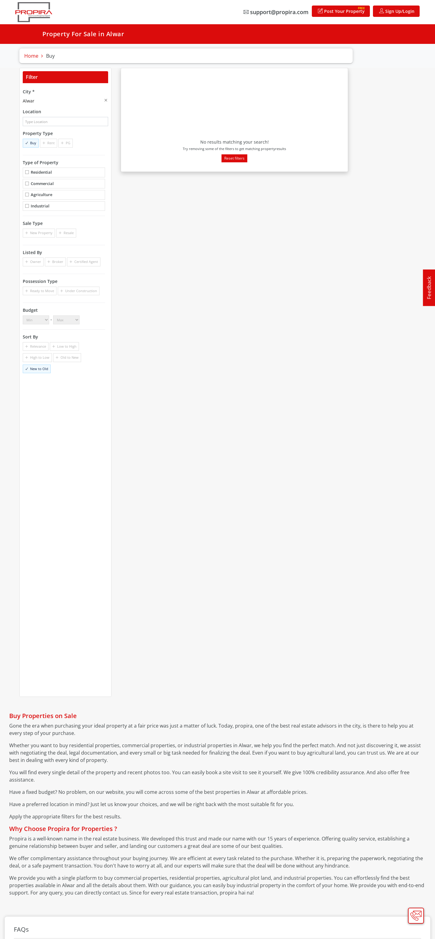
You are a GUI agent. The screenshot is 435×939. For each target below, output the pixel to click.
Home (31, 55)
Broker (57, 261)
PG (68, 143)
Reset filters (234, 158)
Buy (33, 143)
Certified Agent (86, 261)
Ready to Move (42, 290)
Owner (35, 261)
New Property (41, 232)
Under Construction (81, 290)
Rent (51, 143)
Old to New (70, 357)
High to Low (39, 357)
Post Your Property (341, 10)
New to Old (39, 368)
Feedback (429, 287)
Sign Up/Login (396, 11)
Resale (69, 232)
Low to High (66, 346)
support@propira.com (276, 12)
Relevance (38, 346)
